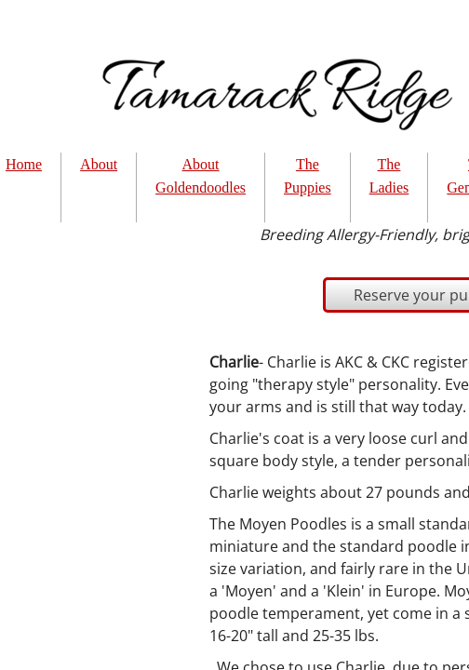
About (98, 164)
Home (24, 164)
